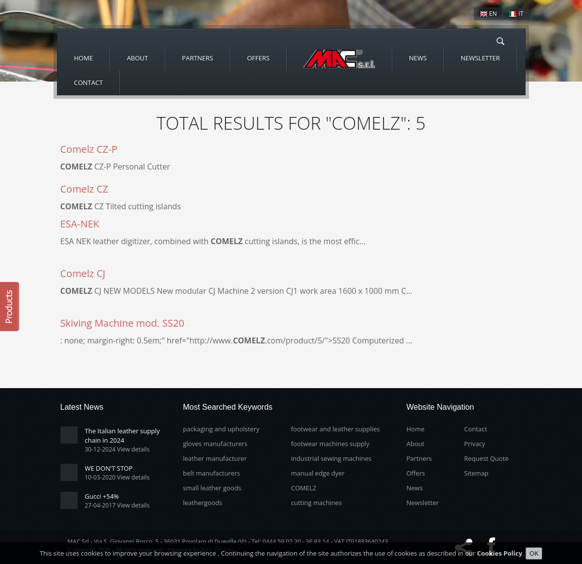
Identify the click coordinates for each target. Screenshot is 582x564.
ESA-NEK (80, 223)
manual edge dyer (318, 473)
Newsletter (480, 58)
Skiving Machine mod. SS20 (122, 323)
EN (488, 13)
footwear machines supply (330, 443)
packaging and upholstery (221, 428)
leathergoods (202, 502)
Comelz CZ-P (89, 149)
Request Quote (486, 458)
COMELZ (303, 487)
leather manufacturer (215, 458)
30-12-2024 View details (117, 449)
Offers (258, 58)
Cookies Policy (499, 556)
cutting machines (316, 502)
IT (516, 13)
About (137, 58)
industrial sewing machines (331, 458)
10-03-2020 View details (117, 477)
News (418, 58)
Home (83, 58)
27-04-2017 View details (117, 505)
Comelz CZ (84, 189)
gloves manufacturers (215, 443)
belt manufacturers (211, 473)
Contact (88, 82)
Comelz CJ (83, 273)
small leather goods (212, 487)
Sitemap (476, 473)
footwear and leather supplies (335, 428)
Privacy (474, 443)
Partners (197, 58)
